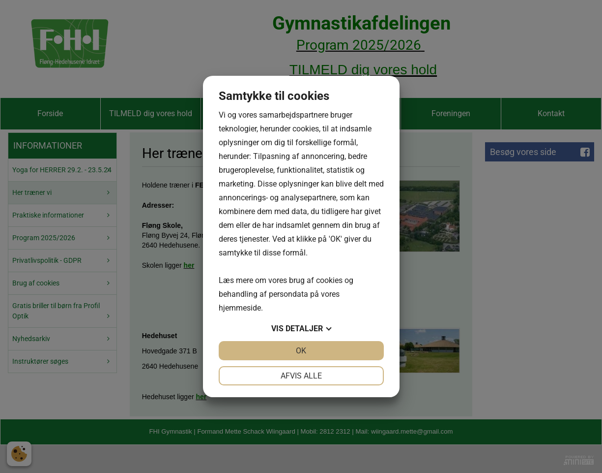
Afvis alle (301, 375)
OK (301, 350)
